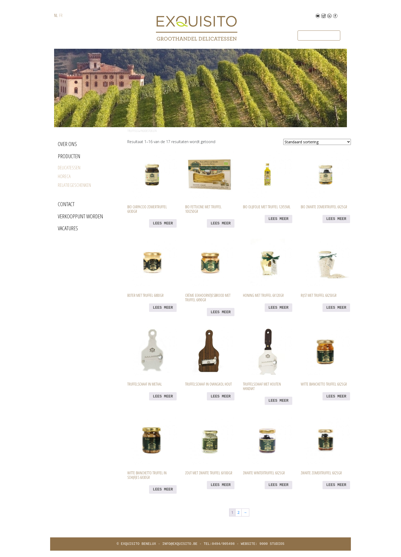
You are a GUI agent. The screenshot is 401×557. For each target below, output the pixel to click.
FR (61, 15)
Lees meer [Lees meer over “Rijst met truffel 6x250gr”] (336, 308)
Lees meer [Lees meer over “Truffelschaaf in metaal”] (163, 396)
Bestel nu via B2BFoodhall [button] (319, 35)
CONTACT (66, 204)
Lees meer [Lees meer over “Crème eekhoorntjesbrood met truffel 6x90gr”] (221, 312)
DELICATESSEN (69, 167)
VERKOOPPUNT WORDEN (80, 216)
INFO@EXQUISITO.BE (180, 544)
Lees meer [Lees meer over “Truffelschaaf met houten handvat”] (278, 401)
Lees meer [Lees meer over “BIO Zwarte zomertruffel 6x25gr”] (336, 219)
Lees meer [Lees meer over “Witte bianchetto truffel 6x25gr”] (336, 396)
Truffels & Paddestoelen (142, 131)
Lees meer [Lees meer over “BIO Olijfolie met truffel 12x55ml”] (278, 219)
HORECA (64, 176)
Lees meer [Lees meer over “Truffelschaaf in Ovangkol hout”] (221, 396)
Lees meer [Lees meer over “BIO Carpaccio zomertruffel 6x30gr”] (163, 223)
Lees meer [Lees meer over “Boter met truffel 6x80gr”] (163, 308)
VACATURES (68, 228)
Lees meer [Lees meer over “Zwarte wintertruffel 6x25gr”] (278, 485)
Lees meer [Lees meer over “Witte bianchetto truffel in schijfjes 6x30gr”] (163, 489)
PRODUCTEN (69, 156)
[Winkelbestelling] (317, 142)
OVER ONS (67, 144)
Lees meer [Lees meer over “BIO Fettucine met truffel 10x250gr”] (221, 223)
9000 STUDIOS (271, 544)
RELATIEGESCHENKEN (74, 185)
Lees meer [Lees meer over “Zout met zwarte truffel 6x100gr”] (221, 485)
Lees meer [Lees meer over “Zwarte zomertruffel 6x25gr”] (336, 485)
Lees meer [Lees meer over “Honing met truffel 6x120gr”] (278, 308)
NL (56, 15)
